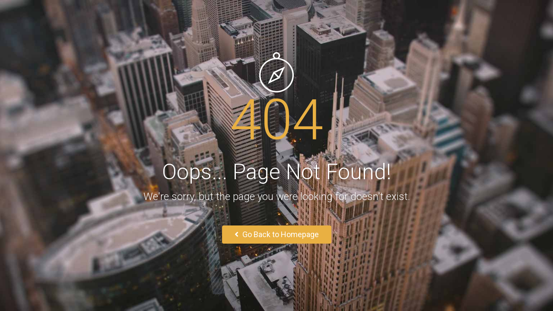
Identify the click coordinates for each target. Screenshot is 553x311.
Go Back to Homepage (277, 234)
